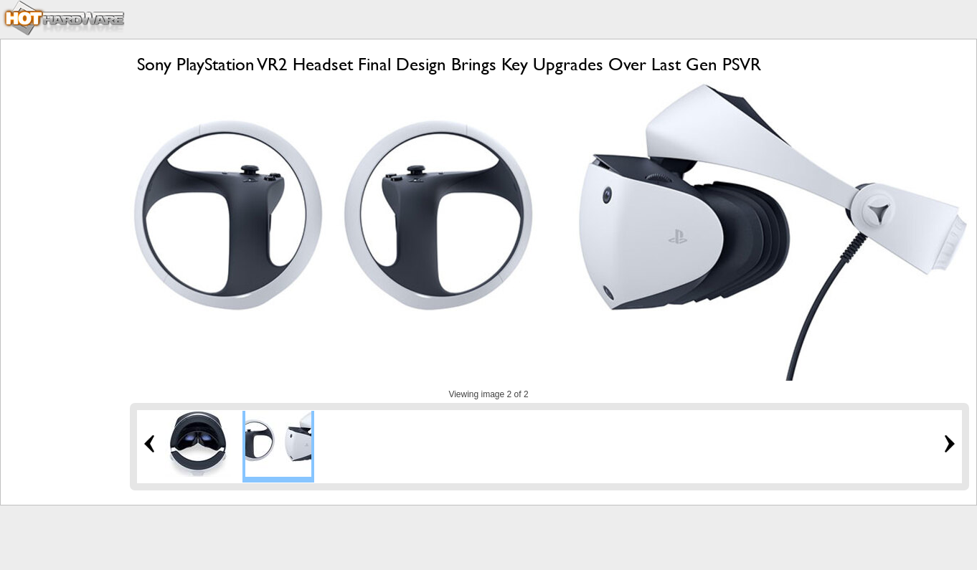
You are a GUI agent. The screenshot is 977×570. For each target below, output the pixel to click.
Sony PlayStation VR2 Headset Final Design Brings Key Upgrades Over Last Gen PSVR (449, 64)
